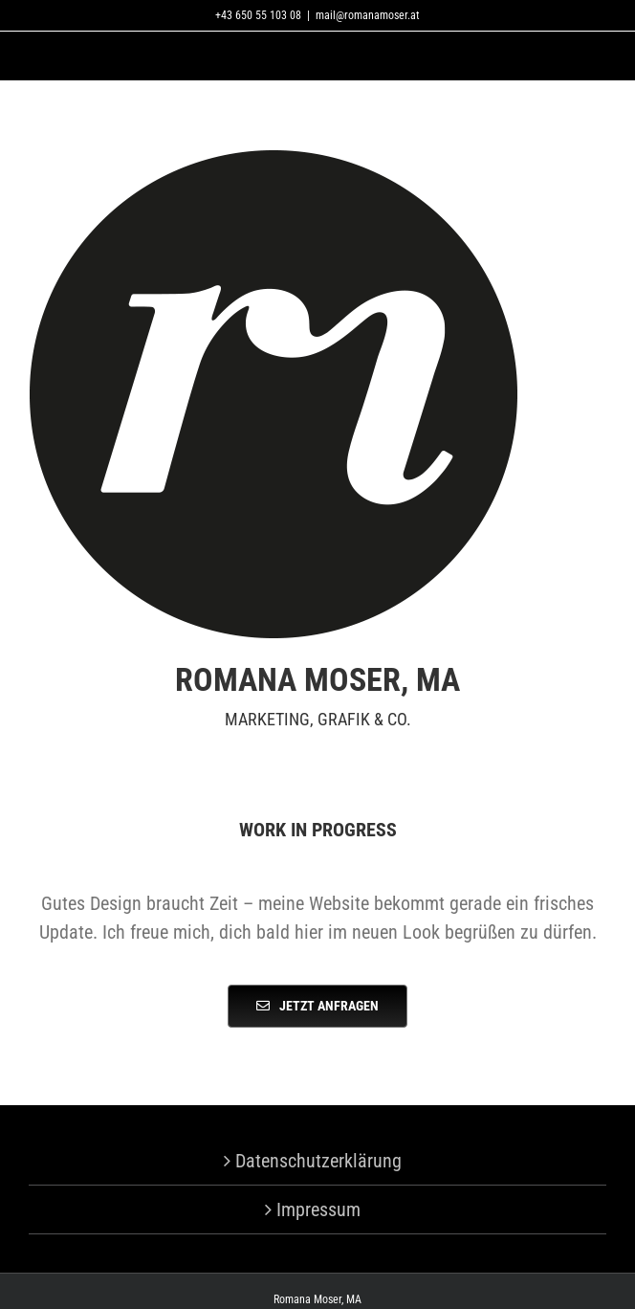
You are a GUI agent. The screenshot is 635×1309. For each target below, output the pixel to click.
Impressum (318, 1209)
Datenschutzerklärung (318, 1160)
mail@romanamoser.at (368, 15)
